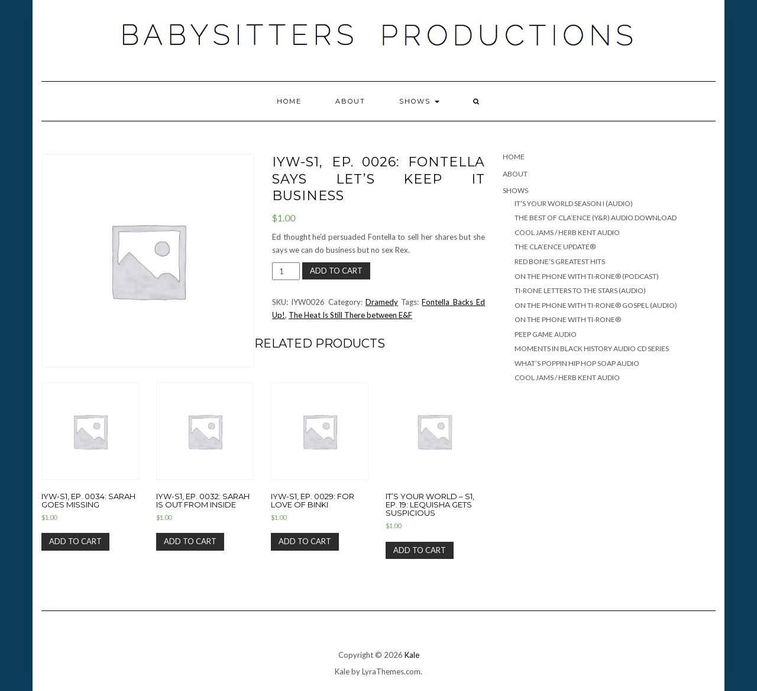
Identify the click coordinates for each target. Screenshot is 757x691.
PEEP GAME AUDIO (546, 334)
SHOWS (419, 101)
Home (289, 101)
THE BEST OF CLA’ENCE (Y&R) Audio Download (596, 217)
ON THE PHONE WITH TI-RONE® (568, 319)
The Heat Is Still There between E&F (350, 315)
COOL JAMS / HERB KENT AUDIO (567, 232)
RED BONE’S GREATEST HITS (560, 261)
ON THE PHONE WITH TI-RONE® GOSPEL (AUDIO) (596, 305)
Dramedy (381, 302)
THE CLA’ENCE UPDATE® (555, 246)
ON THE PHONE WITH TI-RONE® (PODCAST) (587, 276)
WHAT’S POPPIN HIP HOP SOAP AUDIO (577, 363)
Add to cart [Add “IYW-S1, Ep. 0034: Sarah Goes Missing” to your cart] (75, 541)
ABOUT (350, 101)
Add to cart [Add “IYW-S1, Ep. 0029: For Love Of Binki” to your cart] (305, 541)
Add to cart (336, 270)
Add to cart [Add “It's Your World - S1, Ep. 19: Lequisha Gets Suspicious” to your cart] (419, 550)
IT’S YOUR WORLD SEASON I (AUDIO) (574, 203)
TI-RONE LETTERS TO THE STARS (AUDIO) (580, 290)
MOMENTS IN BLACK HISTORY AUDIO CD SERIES (592, 348)
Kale (412, 655)
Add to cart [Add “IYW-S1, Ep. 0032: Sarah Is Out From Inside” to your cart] (190, 541)
